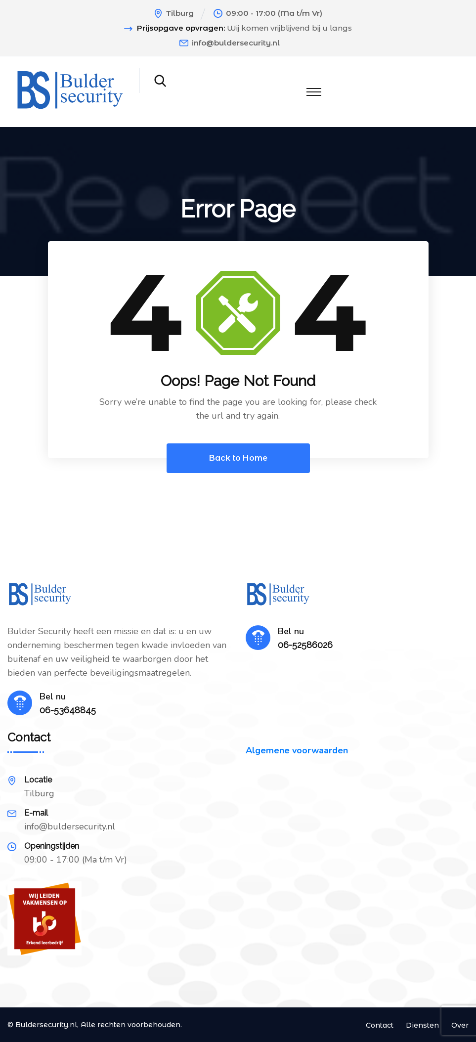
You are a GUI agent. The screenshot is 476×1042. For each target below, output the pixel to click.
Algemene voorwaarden (297, 750)
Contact (379, 1025)
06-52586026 (305, 645)
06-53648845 (68, 710)
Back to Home (238, 458)
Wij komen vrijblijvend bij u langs (289, 28)
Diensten (422, 1025)
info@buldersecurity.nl (236, 42)
